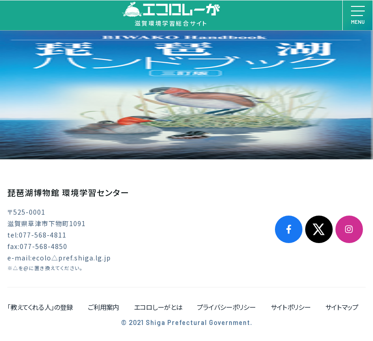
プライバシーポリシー (226, 307)
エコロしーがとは (158, 307)
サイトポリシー (291, 307)
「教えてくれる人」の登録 (40, 307)
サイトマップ (341, 307)
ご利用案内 (103, 307)
